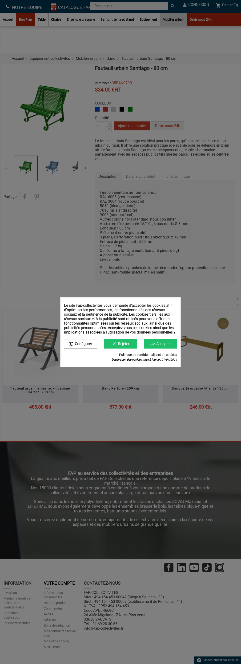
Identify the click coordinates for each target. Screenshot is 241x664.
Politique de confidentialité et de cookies (148, 354)
